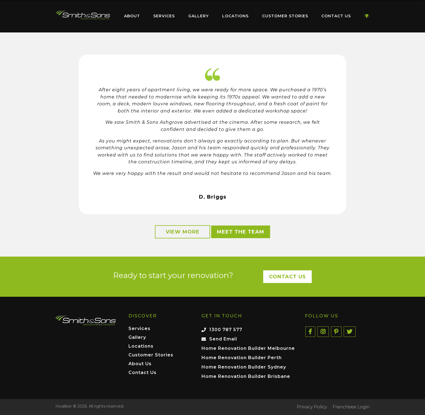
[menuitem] (83, 16)
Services (164, 15)
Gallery (198, 15)
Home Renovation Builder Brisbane (245, 376)
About (132, 15)
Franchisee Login (351, 407)
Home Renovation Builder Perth (241, 357)
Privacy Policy (312, 407)
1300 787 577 (225, 329)
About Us (140, 364)
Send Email (223, 339)
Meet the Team (240, 232)
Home (83, 15)
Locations (235, 15)
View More (183, 232)
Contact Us (336, 15)
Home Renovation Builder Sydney (243, 367)
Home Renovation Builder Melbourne (248, 348)
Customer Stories (285, 15)
